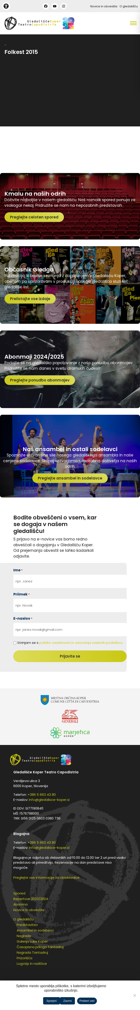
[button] (122, 23)
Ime (18, 570)
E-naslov (22, 618)
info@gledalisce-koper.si (49, 799)
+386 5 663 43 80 (42, 794)
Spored (19, 893)
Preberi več (87, 1000)
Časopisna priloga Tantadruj (40, 947)
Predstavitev (27, 924)
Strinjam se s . (70, 642)
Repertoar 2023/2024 (30, 898)
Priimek (21, 594)
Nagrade (24, 935)
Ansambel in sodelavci (35, 930)
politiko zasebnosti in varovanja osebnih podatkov (80, 642)
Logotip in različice (32, 963)
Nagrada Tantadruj (32, 952)
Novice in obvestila (103, 6)
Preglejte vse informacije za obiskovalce (46, 877)
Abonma (20, 904)
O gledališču (129, 6)
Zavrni (67, 1000)
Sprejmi (51, 1000)
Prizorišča (24, 958)
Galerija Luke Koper (32, 941)
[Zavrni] (134, 995)
